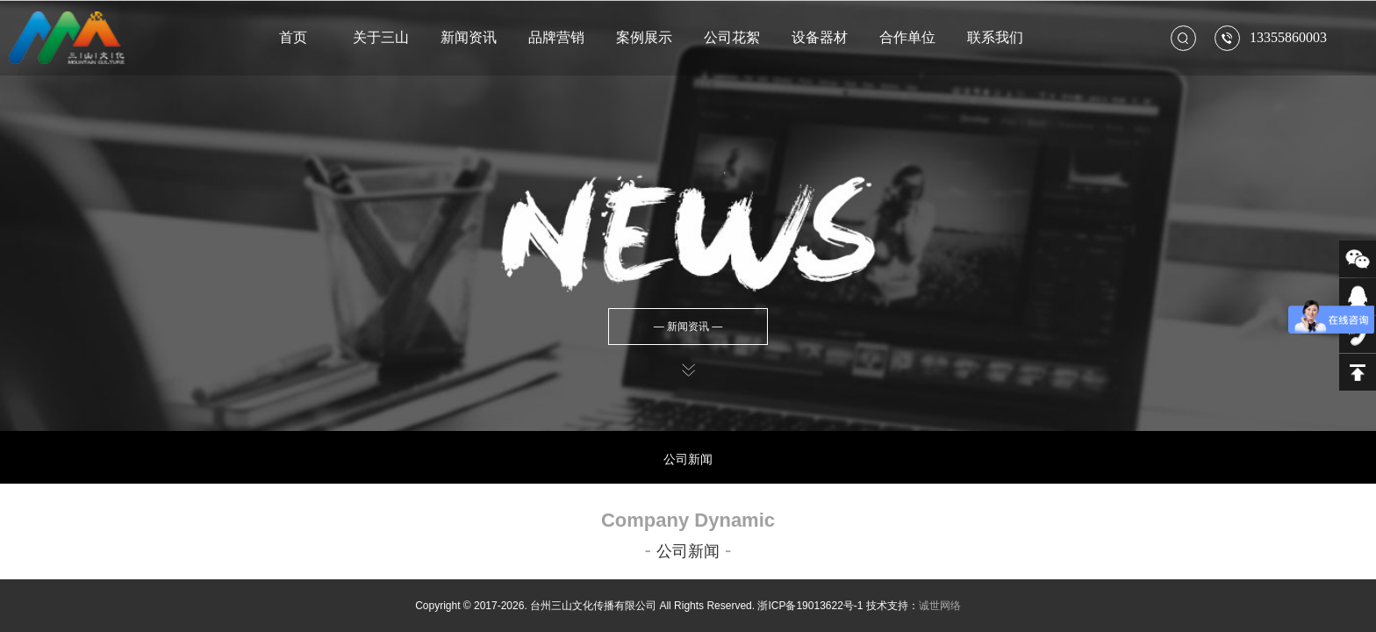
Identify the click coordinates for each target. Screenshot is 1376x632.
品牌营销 (556, 37)
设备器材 (820, 37)
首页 (293, 37)
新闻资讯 (469, 37)
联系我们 (995, 37)
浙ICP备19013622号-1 (810, 606)
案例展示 (644, 37)
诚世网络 (940, 606)
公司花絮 (732, 37)
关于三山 (381, 37)
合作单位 (907, 37)
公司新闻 (688, 459)
